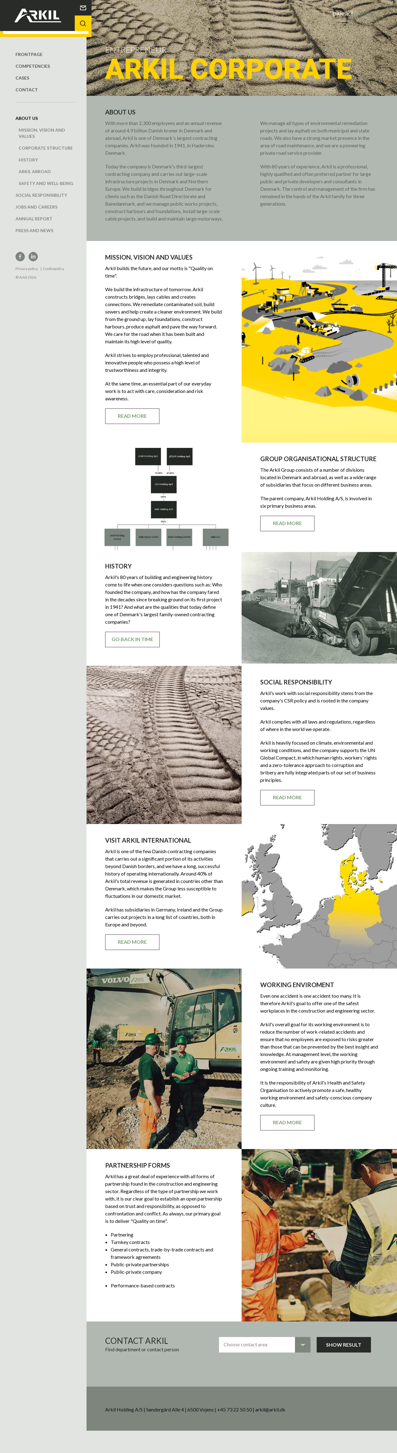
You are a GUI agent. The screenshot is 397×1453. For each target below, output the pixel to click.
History (28, 153)
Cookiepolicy (53, 262)
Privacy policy (27, 262)
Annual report (34, 212)
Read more (138, 423)
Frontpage (29, 48)
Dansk (341, 13)
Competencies (33, 59)
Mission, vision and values (42, 126)
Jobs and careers (36, 200)
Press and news (34, 224)
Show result (347, 1367)
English (365, 13)
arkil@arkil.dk (277, 1431)
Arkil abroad (35, 165)
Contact (27, 83)
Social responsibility (41, 188)
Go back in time (139, 661)
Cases (22, 71)
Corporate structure (46, 141)
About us (27, 111)
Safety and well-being (46, 177)
